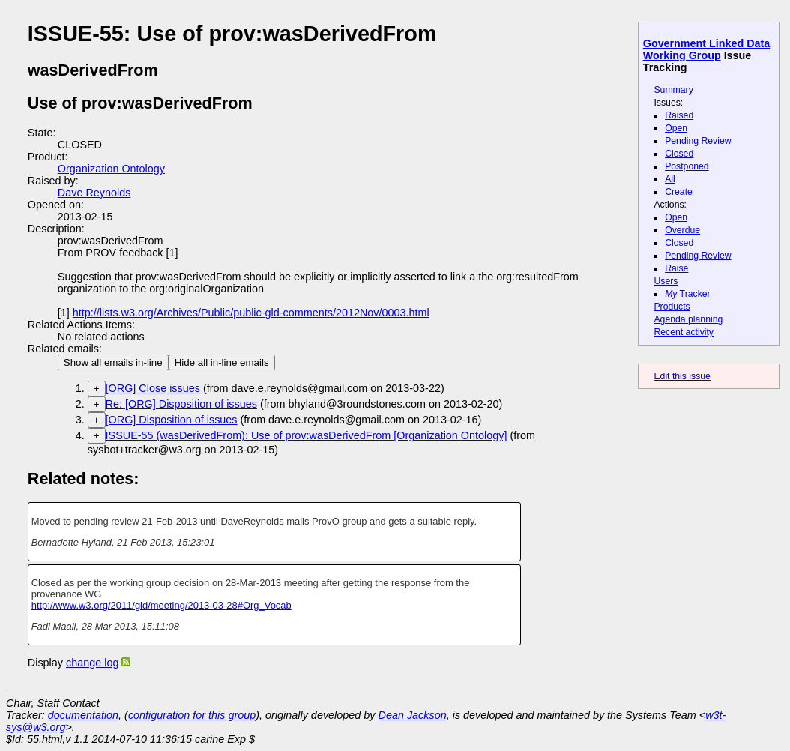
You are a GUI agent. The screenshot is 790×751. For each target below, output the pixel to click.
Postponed (687, 166)
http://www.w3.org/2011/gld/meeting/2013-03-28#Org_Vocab (161, 605)
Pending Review (698, 141)
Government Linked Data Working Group (706, 49)
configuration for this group (192, 715)
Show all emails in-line (113, 362)
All (670, 179)
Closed (679, 153)
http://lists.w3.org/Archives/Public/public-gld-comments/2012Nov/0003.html (251, 313)
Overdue (682, 230)
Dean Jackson (413, 715)
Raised (679, 115)
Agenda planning (688, 319)
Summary (673, 90)
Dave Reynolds (94, 193)
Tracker (688, 294)
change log (92, 663)
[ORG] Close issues (153, 388)
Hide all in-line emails (222, 362)
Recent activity (684, 332)
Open (676, 128)
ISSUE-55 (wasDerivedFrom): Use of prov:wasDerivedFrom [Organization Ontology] (306, 435)
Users (666, 281)
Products (672, 306)
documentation (83, 715)
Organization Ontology (111, 169)
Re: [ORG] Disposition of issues (181, 404)
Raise (676, 268)
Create (679, 192)
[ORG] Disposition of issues (172, 420)
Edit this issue (682, 376)
